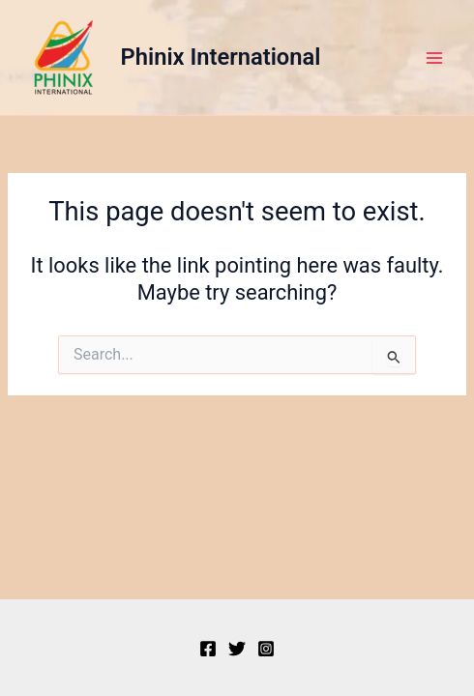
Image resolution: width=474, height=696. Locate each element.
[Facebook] (208, 648)
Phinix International (221, 57)
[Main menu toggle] (434, 58)
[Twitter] (237, 648)
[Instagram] (266, 648)
